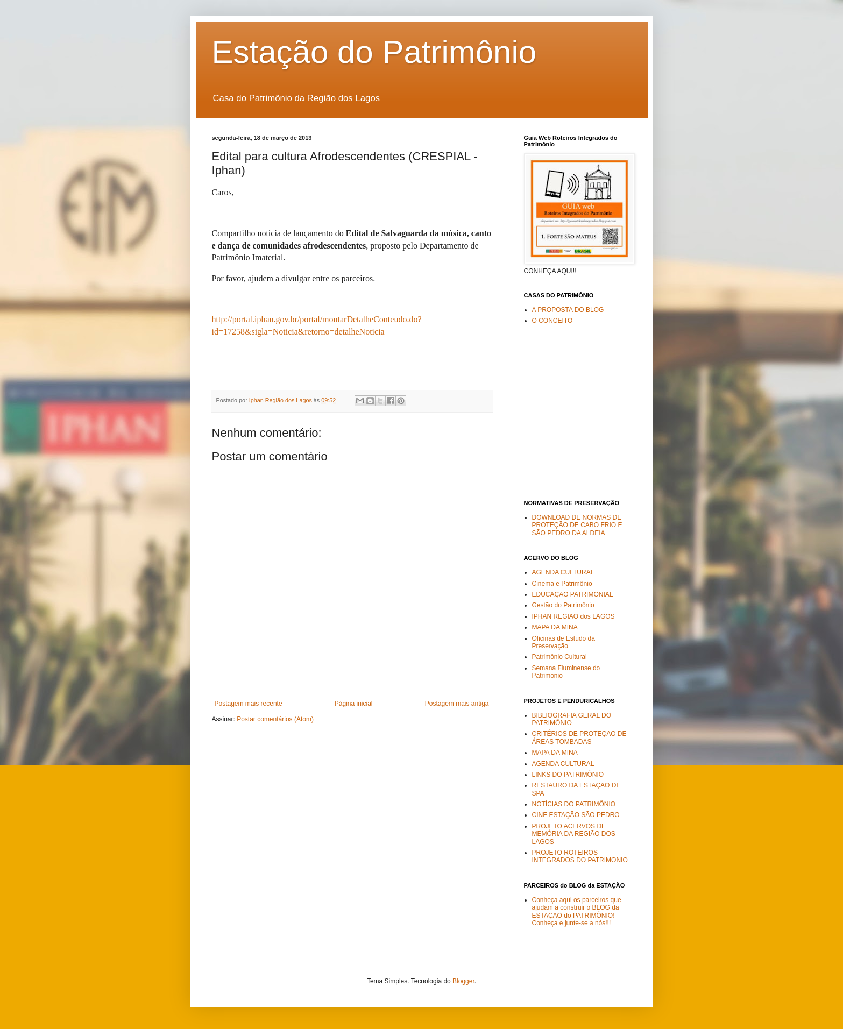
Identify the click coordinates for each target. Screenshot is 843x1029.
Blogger (463, 981)
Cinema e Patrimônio (562, 583)
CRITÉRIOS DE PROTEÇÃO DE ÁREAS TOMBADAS (579, 737)
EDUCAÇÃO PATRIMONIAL (572, 594)
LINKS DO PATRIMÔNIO (568, 774)
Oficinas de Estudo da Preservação (563, 642)
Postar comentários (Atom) (275, 719)
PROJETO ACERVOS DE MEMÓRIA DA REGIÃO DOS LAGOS (573, 834)
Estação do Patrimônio (374, 52)
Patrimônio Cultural (559, 657)
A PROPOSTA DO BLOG (568, 310)
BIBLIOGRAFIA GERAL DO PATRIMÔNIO (572, 719)
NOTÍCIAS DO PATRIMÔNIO (574, 804)
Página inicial (354, 703)
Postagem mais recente (248, 703)
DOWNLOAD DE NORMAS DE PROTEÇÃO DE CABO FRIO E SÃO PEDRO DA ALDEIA (577, 525)
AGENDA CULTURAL (563, 572)
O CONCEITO (552, 320)
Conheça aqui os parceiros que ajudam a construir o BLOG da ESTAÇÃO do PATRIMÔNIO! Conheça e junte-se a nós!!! (576, 911)
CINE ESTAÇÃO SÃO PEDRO (576, 815)
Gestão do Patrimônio (563, 605)
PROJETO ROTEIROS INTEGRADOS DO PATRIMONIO (580, 856)
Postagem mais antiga (457, 703)
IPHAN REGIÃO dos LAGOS (573, 616)
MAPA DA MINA (555, 627)
